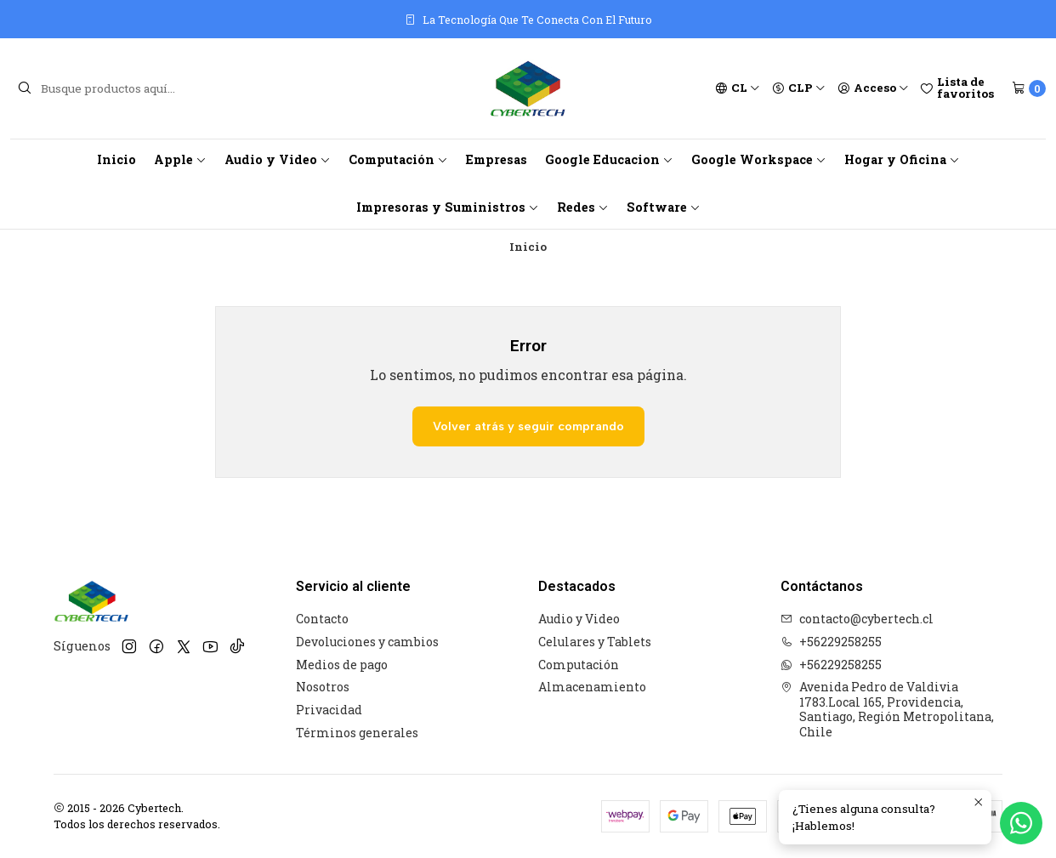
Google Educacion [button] (609, 159)
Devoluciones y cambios (367, 642)
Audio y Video (277, 159)
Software (664, 207)
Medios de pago (342, 664)
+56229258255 (831, 642)
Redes (583, 207)
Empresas (496, 159)
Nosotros (322, 687)
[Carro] (1029, 88)
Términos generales (357, 732)
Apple (180, 159)
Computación (398, 159)
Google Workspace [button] (758, 159)
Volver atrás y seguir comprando (528, 426)
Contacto (322, 619)
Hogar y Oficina (902, 159)
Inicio (116, 159)
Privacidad (329, 710)
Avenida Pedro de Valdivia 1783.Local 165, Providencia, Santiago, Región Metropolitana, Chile (887, 709)
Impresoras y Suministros (447, 207)
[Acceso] (873, 88)
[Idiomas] (737, 88)
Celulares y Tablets (594, 642)
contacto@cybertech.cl (857, 619)
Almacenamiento (592, 687)
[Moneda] (798, 88)
